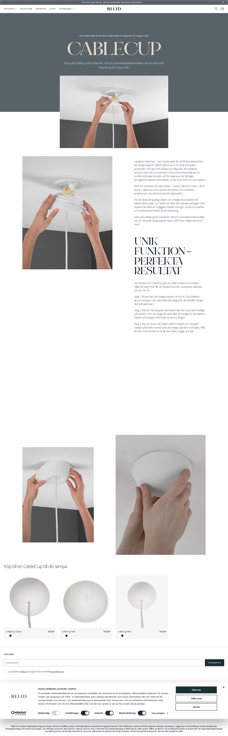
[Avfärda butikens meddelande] (223, 2)
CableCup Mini (124, 631)
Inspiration (41, 9)
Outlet (52, 9)
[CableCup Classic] (30, 601)
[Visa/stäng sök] (216, 8)
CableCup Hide (68, 631)
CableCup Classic (14, 631)
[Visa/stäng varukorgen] (222, 8)
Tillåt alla (196, 707)
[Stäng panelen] (223, 704)
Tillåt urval (196, 715)
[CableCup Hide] (86, 601)
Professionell (67, 9)
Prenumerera (214, 662)
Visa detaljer (158, 730)
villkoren (23, 671)
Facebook (120, 696)
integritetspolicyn (57, 671)
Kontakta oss (10, 696)
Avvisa (196, 724)
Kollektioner (26, 9)
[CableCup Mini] (142, 601)
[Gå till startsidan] (114, 8)
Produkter (10, 9)
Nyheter (63, 696)
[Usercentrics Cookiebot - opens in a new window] (19, 730)
